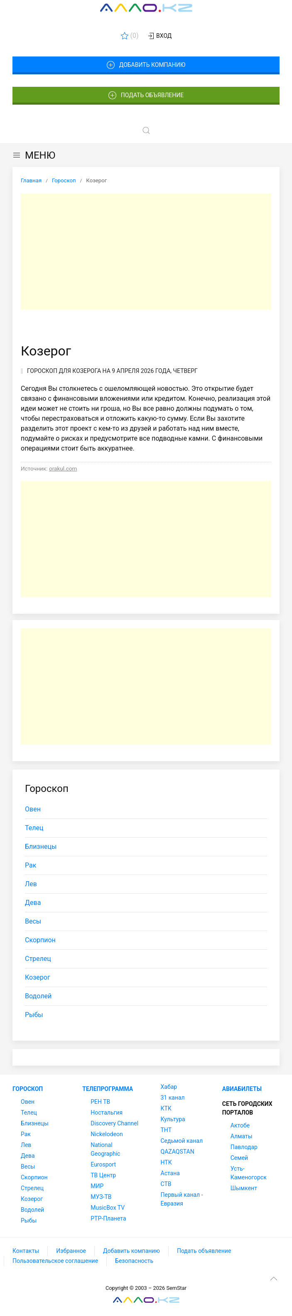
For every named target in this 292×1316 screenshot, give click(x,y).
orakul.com (63, 468)
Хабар (169, 1086)
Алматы (242, 1136)
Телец (34, 828)
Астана (170, 1173)
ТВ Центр (103, 1175)
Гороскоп (27, 1089)
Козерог (37, 977)
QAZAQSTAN (177, 1151)
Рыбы (34, 1015)
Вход (159, 36)
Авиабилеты (242, 1089)
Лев (31, 884)
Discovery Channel (114, 1123)
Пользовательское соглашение (55, 1260)
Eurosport (103, 1164)
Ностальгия (107, 1112)
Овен (33, 809)
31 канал (173, 1097)
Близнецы (40, 846)
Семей (239, 1157)
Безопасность (134, 1260)
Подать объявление (146, 95)
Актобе (240, 1125)
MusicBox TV (108, 1207)
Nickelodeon (107, 1134)
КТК (166, 1108)
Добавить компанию (146, 65)
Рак (30, 865)
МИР (97, 1186)
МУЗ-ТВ (101, 1196)
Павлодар (244, 1147)
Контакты (25, 1250)
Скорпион (40, 940)
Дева (33, 903)
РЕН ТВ (100, 1101)
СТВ (166, 1184)
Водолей (38, 996)
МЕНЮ (33, 155)
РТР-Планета (108, 1218)
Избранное (71, 1250)
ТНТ (166, 1130)
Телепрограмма (107, 1089)
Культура (173, 1119)
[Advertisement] (146, 252)
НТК (166, 1162)
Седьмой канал (182, 1140)
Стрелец (38, 959)
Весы (33, 921)
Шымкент (244, 1188)
